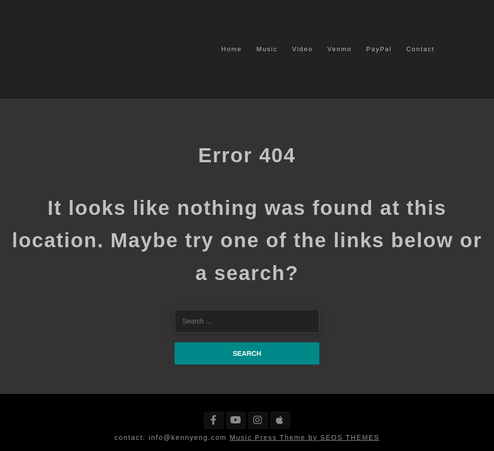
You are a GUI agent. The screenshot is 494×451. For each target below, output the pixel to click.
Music (267, 49)
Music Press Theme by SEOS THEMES (305, 437)
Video (302, 49)
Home (231, 49)
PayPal (379, 49)
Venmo (340, 49)
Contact (420, 49)
